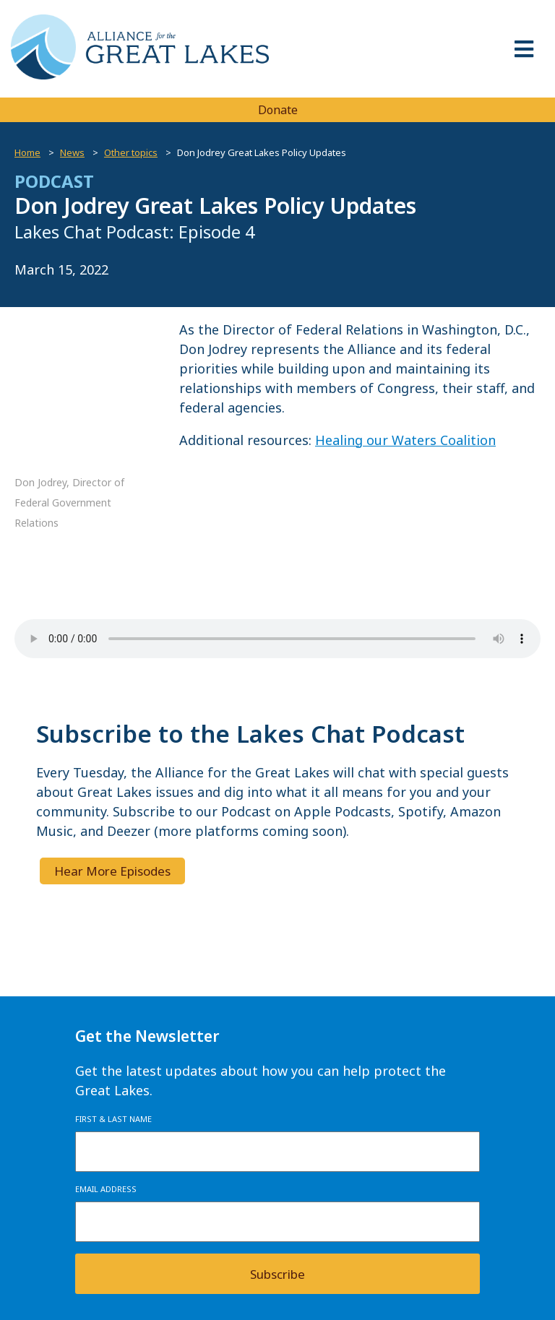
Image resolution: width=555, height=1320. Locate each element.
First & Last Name (113, 1118)
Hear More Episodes (112, 871)
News (72, 152)
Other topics (131, 152)
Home (27, 152)
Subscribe (277, 1274)
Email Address (106, 1188)
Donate (278, 110)
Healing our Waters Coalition (405, 440)
